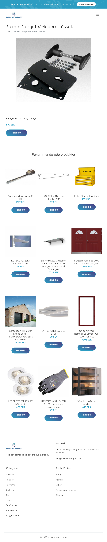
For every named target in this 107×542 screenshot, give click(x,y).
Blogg (59, 474)
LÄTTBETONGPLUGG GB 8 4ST (53, 332)
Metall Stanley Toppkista (86, 196)
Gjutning (10, 490)
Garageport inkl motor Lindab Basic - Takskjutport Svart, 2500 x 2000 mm (20, 335)
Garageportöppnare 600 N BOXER (20, 197)
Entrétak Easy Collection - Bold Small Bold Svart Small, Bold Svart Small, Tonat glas (53, 265)
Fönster (9, 479)
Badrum (10, 474)
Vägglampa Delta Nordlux (87, 402)
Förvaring (23, 118)
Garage (32, 118)
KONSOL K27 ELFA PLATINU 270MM (20, 262)
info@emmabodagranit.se (68, 458)
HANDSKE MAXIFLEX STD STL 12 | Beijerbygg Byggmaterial (53, 404)
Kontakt (59, 479)
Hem (8, 31)
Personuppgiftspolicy (66, 490)
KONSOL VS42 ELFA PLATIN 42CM (53, 197)
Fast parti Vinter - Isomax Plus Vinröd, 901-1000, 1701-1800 (86, 333)
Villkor (59, 485)
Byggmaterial (12, 515)
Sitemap (59, 495)
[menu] (98, 15)
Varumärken (12, 510)
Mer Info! (16, 133)
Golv (8, 495)
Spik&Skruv (11, 505)
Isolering (10, 500)
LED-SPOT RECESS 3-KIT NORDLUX (20, 402)
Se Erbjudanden (86, 4)
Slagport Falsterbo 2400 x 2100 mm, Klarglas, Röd (86, 262)
